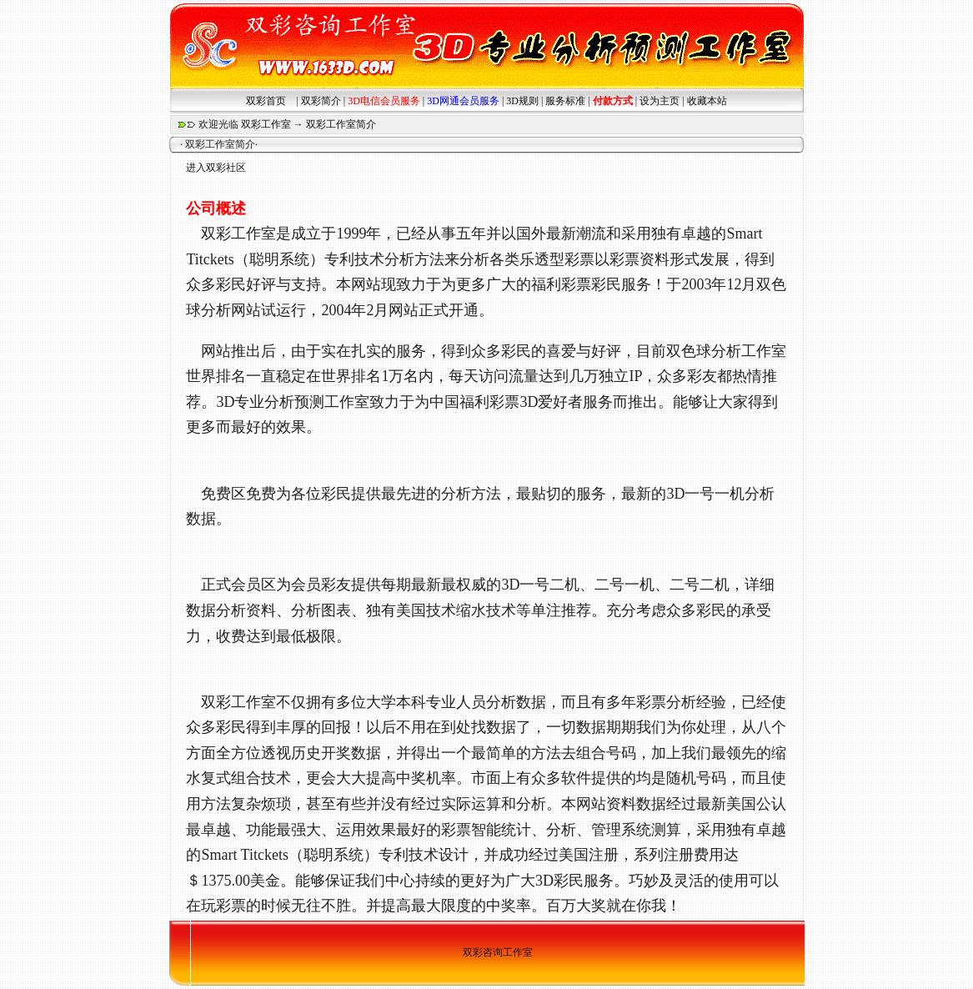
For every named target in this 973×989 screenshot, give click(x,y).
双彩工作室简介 (341, 124)
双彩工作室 (266, 124)
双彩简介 (321, 101)
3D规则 (522, 101)
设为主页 (659, 101)
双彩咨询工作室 (498, 952)
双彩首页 (266, 101)
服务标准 (565, 101)
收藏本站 (707, 101)
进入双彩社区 (216, 167)
